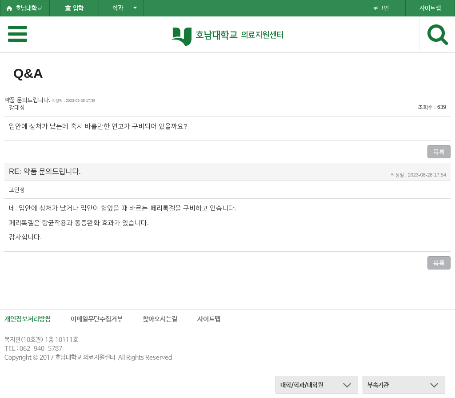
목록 (439, 151)
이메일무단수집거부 (97, 319)
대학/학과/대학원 (301, 385)
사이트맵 (208, 319)
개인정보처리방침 (27, 319)
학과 (124, 8)
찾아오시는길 (160, 319)
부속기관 (378, 385)
